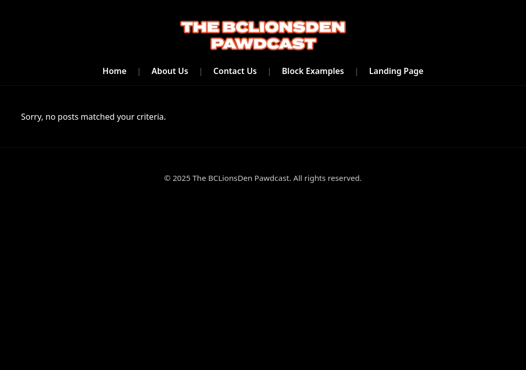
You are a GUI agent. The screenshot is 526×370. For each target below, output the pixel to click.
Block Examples (313, 71)
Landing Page (396, 71)
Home (115, 71)
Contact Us (235, 71)
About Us (170, 71)
